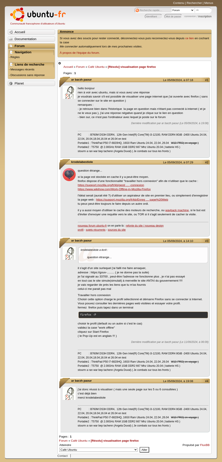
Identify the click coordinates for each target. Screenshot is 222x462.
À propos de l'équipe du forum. (80, 52)
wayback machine (177, 210)
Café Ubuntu (96, 66)
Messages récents (22, 69)
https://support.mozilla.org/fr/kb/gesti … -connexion (111, 185)
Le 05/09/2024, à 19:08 (178, 381)
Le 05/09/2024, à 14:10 (178, 241)
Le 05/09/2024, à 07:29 (178, 162)
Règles (15, 57)
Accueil (68, 66)
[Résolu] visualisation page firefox (132, 66)
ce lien (189, 38)
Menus (208, 3)
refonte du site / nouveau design (144, 225)
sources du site (117, 229)
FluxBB (205, 445)
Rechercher (194, 3)
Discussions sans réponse (27, 75)
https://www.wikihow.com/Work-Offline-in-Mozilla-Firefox (114, 189)
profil (81, 229)
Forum (80, 66)
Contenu (178, 3)
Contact (62, 455)
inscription (205, 16)
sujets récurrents (95, 229)
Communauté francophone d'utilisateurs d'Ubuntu (37, 23)
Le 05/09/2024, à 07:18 (178, 80)
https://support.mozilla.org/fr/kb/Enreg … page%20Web (132, 199)
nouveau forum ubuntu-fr (92, 225)
